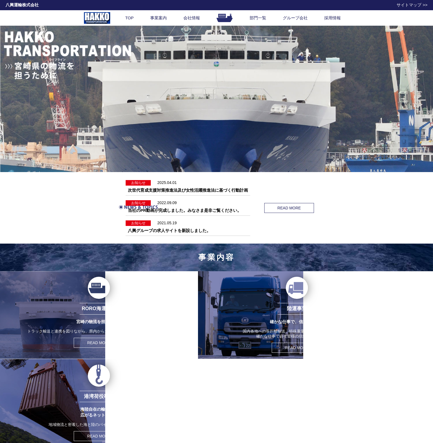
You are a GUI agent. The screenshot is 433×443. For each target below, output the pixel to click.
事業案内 (158, 17)
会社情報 (191, 17)
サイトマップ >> (412, 4)
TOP (129, 17)
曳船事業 (105, 423)
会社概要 (168, 401)
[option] (216, 99)
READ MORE (314, 202)
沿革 (164, 406)
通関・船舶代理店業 (114, 412)
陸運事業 (105, 401)
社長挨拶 (168, 395)
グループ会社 (295, 17)
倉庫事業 (105, 418)
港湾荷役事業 (108, 406)
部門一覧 (258, 17)
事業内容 (100, 388)
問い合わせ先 (231, 388)
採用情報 (332, 17)
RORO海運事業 (110, 395)
